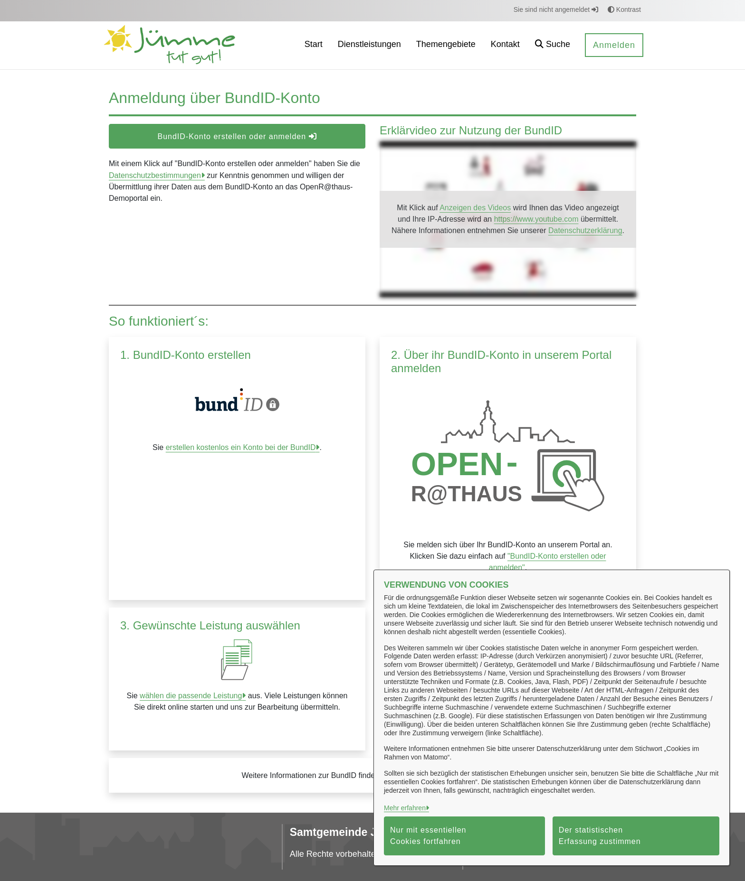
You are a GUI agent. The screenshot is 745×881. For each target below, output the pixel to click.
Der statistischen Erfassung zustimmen (600, 835)
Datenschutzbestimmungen (155, 175)
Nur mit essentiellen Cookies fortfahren (428, 835)
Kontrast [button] (624, 9)
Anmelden (614, 45)
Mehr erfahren (405, 808)
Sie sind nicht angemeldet (556, 9)
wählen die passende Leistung (191, 696)
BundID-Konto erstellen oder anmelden (236, 136)
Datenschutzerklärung (585, 230)
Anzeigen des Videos (475, 208)
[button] (552, 45)
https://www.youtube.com (536, 219)
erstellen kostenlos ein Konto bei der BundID (241, 447)
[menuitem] (313, 45)
